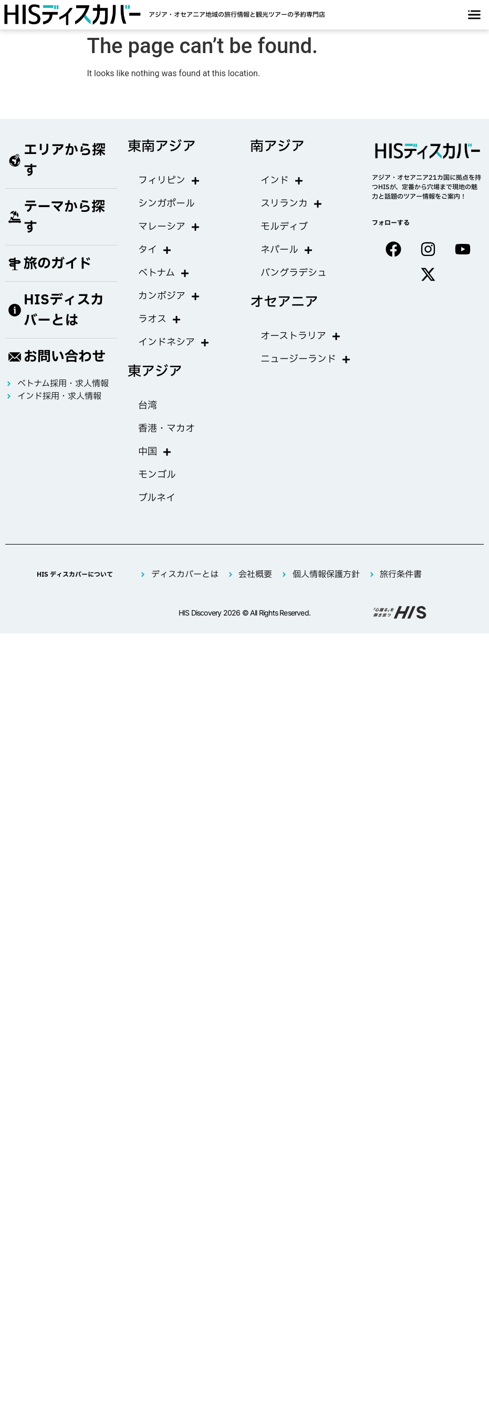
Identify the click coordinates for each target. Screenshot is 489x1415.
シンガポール (166, 204)
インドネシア (174, 343)
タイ (155, 250)
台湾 (147, 405)
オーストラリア (301, 336)
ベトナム (164, 273)
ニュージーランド (306, 360)
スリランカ (291, 204)
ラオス (159, 320)
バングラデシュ (294, 273)
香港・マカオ (166, 429)
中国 (155, 452)
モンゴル (157, 475)
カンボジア (169, 296)
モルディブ (284, 227)
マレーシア (169, 227)
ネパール (287, 250)
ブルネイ (156, 498)
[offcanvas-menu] (474, 14)
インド (282, 181)
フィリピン (169, 181)
